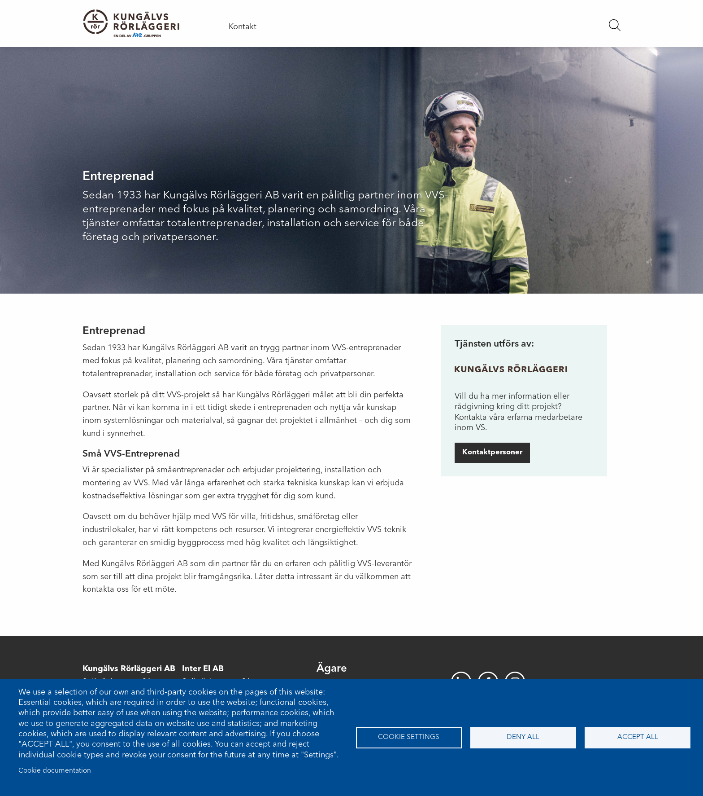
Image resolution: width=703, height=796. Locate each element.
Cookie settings (408, 737)
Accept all (637, 737)
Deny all (523, 737)
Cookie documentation (54, 770)
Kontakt (242, 27)
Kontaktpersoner (492, 452)
